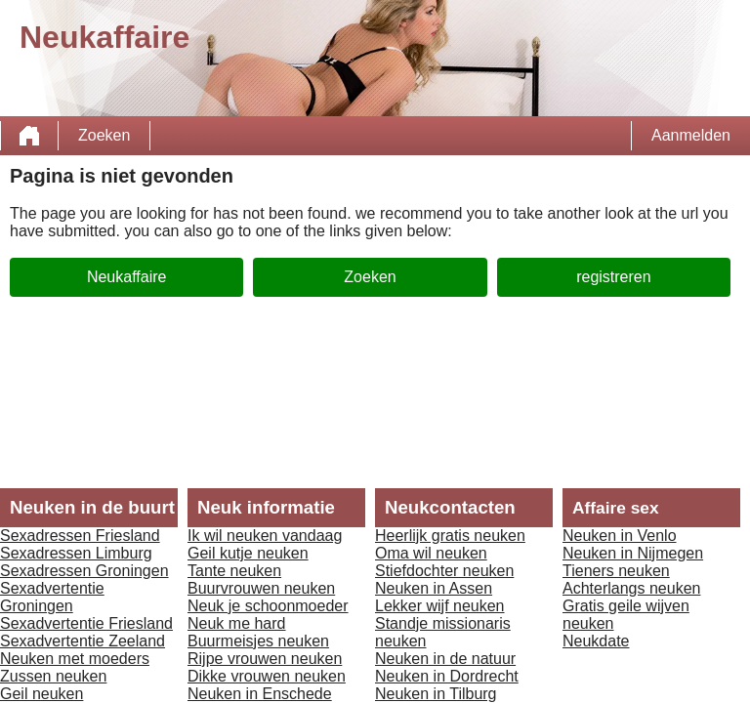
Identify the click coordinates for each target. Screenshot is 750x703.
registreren (613, 277)
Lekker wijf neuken (440, 606)
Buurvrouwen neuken (261, 588)
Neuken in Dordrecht (447, 676)
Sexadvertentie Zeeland (82, 641)
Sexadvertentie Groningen (52, 597)
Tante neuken (234, 570)
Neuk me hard (237, 623)
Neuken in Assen (433, 588)
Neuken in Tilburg (436, 693)
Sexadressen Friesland (80, 535)
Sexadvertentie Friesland (86, 623)
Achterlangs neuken (631, 588)
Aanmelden (690, 135)
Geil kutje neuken (248, 553)
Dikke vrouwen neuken (267, 676)
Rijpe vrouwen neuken (265, 658)
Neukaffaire (127, 277)
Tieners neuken (616, 570)
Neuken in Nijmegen (632, 553)
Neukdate (596, 641)
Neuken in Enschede (260, 693)
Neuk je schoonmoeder (268, 606)
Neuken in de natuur (445, 658)
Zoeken (104, 135)
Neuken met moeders (74, 658)
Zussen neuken (53, 676)
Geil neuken (41, 693)
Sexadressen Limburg (76, 553)
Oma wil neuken (431, 553)
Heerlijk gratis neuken (450, 535)
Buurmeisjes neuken (258, 641)
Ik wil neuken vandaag (265, 535)
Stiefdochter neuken (444, 570)
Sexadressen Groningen (84, 570)
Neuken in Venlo (619, 535)
